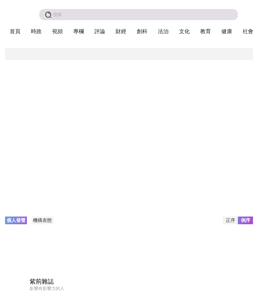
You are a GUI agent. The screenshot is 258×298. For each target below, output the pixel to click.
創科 (142, 31)
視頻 (57, 31)
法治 (163, 31)
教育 (205, 31)
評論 (99, 31)
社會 (248, 31)
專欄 (78, 31)
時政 (36, 31)
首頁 (15, 31)
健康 (226, 31)
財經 (121, 31)
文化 (184, 31)
